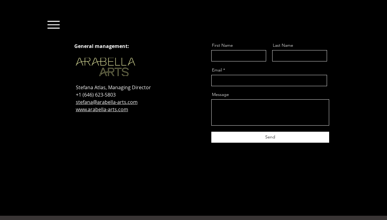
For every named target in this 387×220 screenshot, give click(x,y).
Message (220, 94)
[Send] (270, 137)
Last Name (283, 45)
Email (217, 70)
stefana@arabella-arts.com (107, 102)
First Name (222, 45)
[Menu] (53, 24)
